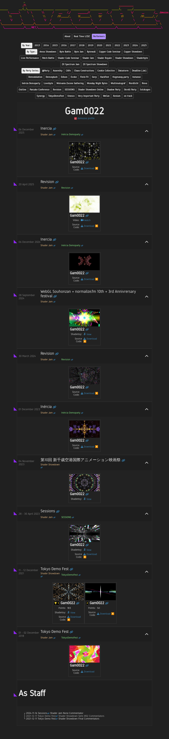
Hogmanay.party (120, 77)
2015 (55, 45)
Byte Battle (65, 51)
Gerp (94, 77)
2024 (135, 45)
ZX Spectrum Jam (70, 64)
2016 (64, 45)
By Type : (31, 51)
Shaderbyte (142, 58)
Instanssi (136, 77)
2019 (90, 45)
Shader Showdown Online (90, 89)
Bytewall (91, 51)
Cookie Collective (106, 70)
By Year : (26, 45)
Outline (22, 89)
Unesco (70, 96)
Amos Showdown (47, 51)
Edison (64, 77)
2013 (37, 45)
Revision (57, 89)
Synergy (41, 96)
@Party (45, 70)
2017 (73, 45)
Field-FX (84, 77)
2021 (108, 45)
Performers (98, 36)
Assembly (57, 70)
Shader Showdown (124, 58)
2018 (81, 45)
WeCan (106, 96)
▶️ (96, 168)
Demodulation (35, 77)
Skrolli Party (130, 89)
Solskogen (145, 89)
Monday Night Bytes (97, 83)
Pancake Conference (39, 89)
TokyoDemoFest (56, 96)
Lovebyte (48, 83)
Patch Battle (48, 58)
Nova (144, 83)
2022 (117, 45)
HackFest (104, 77)
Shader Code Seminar (68, 58)
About (67, 36)
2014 (46, 45)
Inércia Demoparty (31, 83)
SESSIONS (70, 89)
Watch (86, 220)
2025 (144, 45)
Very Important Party (89, 96)
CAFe (68, 70)
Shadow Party (113, 89)
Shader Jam (88, 58)
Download (87, 168)
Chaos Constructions (84, 70)
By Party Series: (31, 70)
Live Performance (30, 58)
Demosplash (51, 77)
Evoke (74, 77)
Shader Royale (104, 58)
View (87, 334)
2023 (126, 45)
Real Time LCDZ (82, 36)
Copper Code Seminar (109, 51)
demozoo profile (84, 118)
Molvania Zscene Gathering (70, 83)
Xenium (116, 96)
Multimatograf (118, 83)
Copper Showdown (133, 51)
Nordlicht (133, 83)
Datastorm (123, 70)
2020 (99, 45)
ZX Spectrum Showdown (95, 64)
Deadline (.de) (139, 70)
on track (128, 96)
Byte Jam (79, 51)
